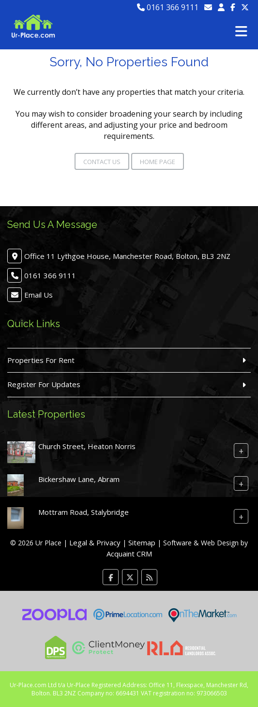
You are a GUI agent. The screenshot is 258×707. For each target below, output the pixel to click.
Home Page (157, 161)
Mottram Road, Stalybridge (83, 511)
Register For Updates (43, 384)
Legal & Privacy (95, 542)
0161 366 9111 (167, 7)
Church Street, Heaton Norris (87, 446)
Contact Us (102, 161)
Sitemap (141, 542)
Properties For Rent (41, 360)
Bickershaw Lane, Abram (79, 478)
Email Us (38, 295)
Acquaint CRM (129, 553)
